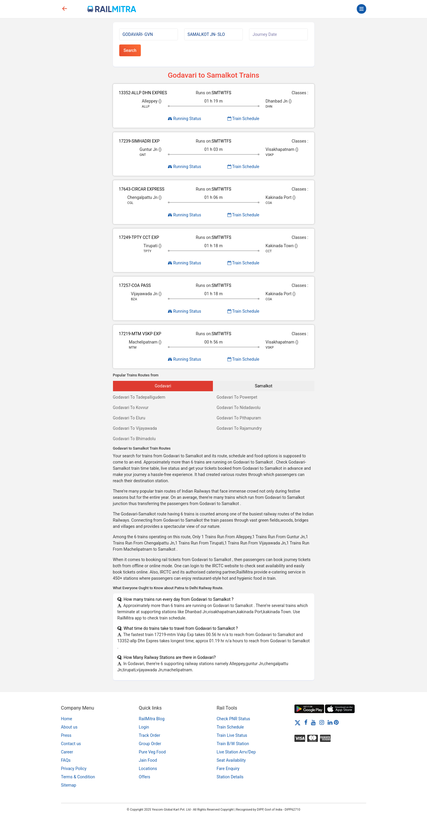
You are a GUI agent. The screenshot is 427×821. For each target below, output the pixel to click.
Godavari (163, 386)
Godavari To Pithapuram (239, 418)
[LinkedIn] (330, 722)
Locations (148, 768)
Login (144, 727)
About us (69, 727)
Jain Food (148, 760)
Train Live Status (232, 735)
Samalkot (263, 386)
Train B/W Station (233, 743)
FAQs (66, 760)
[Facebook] (305, 722)
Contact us (71, 743)
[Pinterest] (336, 722)
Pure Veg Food (152, 752)
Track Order (149, 735)
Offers (144, 776)
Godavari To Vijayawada (135, 428)
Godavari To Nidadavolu (239, 407)
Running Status (184, 118)
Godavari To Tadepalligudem (139, 397)
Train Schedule (243, 118)
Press (66, 735)
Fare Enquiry (228, 768)
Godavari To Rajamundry (239, 428)
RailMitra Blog (152, 718)
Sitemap (68, 785)
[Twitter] (297, 722)
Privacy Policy (74, 768)
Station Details (230, 776)
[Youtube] (313, 722)
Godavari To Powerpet (237, 397)
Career (67, 752)
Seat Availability (231, 760)
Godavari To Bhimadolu (134, 438)
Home (66, 718)
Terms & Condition (78, 776)
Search (130, 50)
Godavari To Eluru (129, 418)
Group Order (150, 743)
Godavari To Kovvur (131, 407)
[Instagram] (321, 722)
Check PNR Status (233, 718)
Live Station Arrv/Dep (236, 752)
